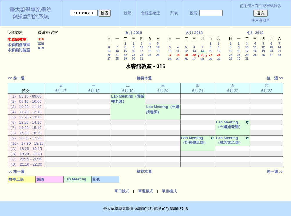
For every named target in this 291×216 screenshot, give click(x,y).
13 (108, 51)
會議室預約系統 (30, 17)
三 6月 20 (162, 88)
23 (133, 54)
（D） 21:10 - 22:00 (25, 164)
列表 (174, 13)
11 (149, 47)
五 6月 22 (232, 88)
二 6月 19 (127, 88)
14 (117, 51)
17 (141, 51)
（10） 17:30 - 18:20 (26, 143)
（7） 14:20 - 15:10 (24, 127)
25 (149, 54)
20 (108, 54)
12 (157, 47)
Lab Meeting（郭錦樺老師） (127, 99)
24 (141, 54)
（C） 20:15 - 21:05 (25, 159)
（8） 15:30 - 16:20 (24, 133)
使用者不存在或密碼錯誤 (260, 5)
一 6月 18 (93, 88)
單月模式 (169, 191)
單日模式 (121, 191)
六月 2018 (194, 33)
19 (157, 51)
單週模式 (145, 191)
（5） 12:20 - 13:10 (24, 117)
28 (117, 58)
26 (157, 54)
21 (117, 54)
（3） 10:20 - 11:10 (24, 107)
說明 (127, 13)
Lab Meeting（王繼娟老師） (162, 109)
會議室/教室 (151, 13)
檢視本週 (144, 78)
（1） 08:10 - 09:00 (24, 96)
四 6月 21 (197, 88)
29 (125, 58)
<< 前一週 (16, 78)
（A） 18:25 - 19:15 (25, 148)
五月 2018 (133, 33)
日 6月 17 (60, 88)
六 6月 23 (266, 88)
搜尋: (194, 13)
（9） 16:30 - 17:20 (24, 138)
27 (108, 58)
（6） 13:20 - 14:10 (24, 122)
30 (133, 58)
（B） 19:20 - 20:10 (25, 154)
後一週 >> (275, 78)
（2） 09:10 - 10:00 (24, 101)
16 (133, 51)
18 (149, 51)
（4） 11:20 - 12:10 (24, 112)
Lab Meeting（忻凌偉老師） (198, 140)
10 (141, 47)
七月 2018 (255, 33)
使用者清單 (260, 20)
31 (141, 58)
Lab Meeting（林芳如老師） (232, 140)
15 (125, 51)
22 (125, 54)
